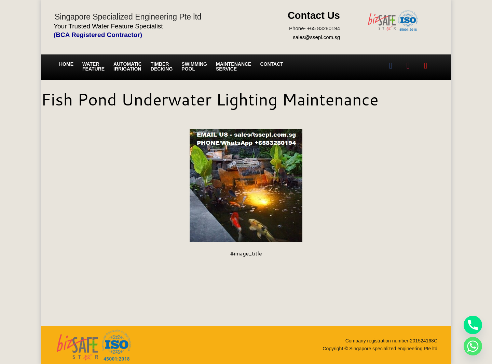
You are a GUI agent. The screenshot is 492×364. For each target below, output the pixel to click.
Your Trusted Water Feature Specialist (108, 26)
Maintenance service (233, 66)
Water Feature (93, 66)
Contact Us (314, 15)
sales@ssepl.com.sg (316, 37)
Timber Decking (162, 66)
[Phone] (473, 325)
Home (66, 64)
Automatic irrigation (127, 66)
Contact (271, 64)
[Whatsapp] (473, 346)
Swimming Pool (194, 66)
